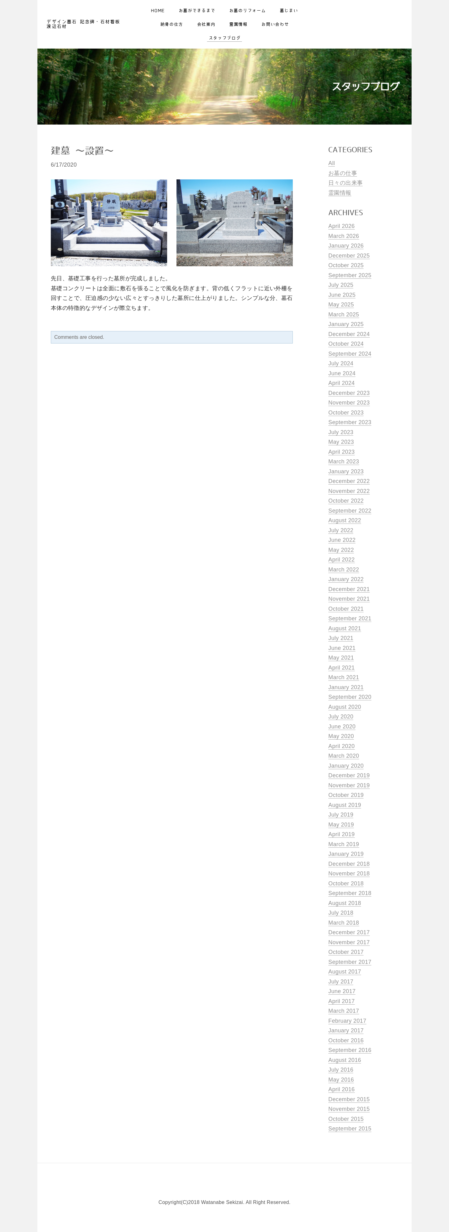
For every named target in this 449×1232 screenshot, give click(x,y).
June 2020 (341, 726)
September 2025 (349, 275)
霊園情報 (238, 27)
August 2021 (344, 628)
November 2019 (349, 785)
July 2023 (340, 432)
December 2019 (349, 775)
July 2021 (340, 638)
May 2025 (341, 304)
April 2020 (341, 746)
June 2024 (341, 373)
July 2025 (340, 285)
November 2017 (349, 942)
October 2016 (346, 1040)
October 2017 (346, 952)
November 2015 (349, 1109)
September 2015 (349, 1128)
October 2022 (346, 501)
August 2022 (344, 520)
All (331, 163)
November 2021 (349, 599)
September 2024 (349, 354)
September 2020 (349, 697)
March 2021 (343, 677)
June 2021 (341, 648)
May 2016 (341, 1080)
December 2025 (349, 256)
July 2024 (340, 363)
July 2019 (340, 815)
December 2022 (349, 481)
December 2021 (349, 589)
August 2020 (344, 707)
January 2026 (346, 246)
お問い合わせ (275, 27)
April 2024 (341, 383)
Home (158, 13)
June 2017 (341, 991)
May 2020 (341, 736)
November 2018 (349, 873)
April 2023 (341, 452)
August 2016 (344, 1060)
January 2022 (346, 579)
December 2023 (349, 393)
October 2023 (346, 413)
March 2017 (343, 1011)
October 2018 (346, 883)
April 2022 (341, 560)
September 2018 (349, 893)
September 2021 (349, 618)
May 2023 (341, 442)
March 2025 (343, 314)
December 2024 (349, 334)
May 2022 (341, 550)
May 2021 (341, 658)
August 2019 (344, 805)
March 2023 (343, 461)
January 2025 (346, 324)
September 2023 (349, 422)
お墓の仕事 (342, 173)
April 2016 (341, 1089)
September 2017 (349, 962)
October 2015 (346, 1119)
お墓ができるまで (197, 13)
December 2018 (349, 864)
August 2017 (344, 972)
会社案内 (206, 27)
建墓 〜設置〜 (82, 151)
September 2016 (349, 1050)
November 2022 (349, 491)
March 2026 (343, 236)
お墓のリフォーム (247, 13)
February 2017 (347, 1021)
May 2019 (341, 825)
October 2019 (346, 795)
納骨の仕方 (171, 27)
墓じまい (289, 13)
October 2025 (346, 265)
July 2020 (340, 716)
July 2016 (340, 1070)
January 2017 (346, 1030)
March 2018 (343, 923)
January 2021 (346, 687)
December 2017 (349, 932)
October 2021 (346, 609)
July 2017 (340, 981)
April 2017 (341, 1001)
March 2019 (343, 844)
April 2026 (341, 226)
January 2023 (346, 471)
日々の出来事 (345, 183)
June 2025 (341, 295)
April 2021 (341, 668)
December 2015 (349, 1099)
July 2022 (340, 530)
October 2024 (346, 344)
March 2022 (343, 569)
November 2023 (349, 403)
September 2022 (349, 511)
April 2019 (341, 834)
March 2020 (343, 756)
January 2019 (346, 854)
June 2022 (341, 540)
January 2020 (346, 766)
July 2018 (340, 913)
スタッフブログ (225, 40)
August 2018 (344, 903)
